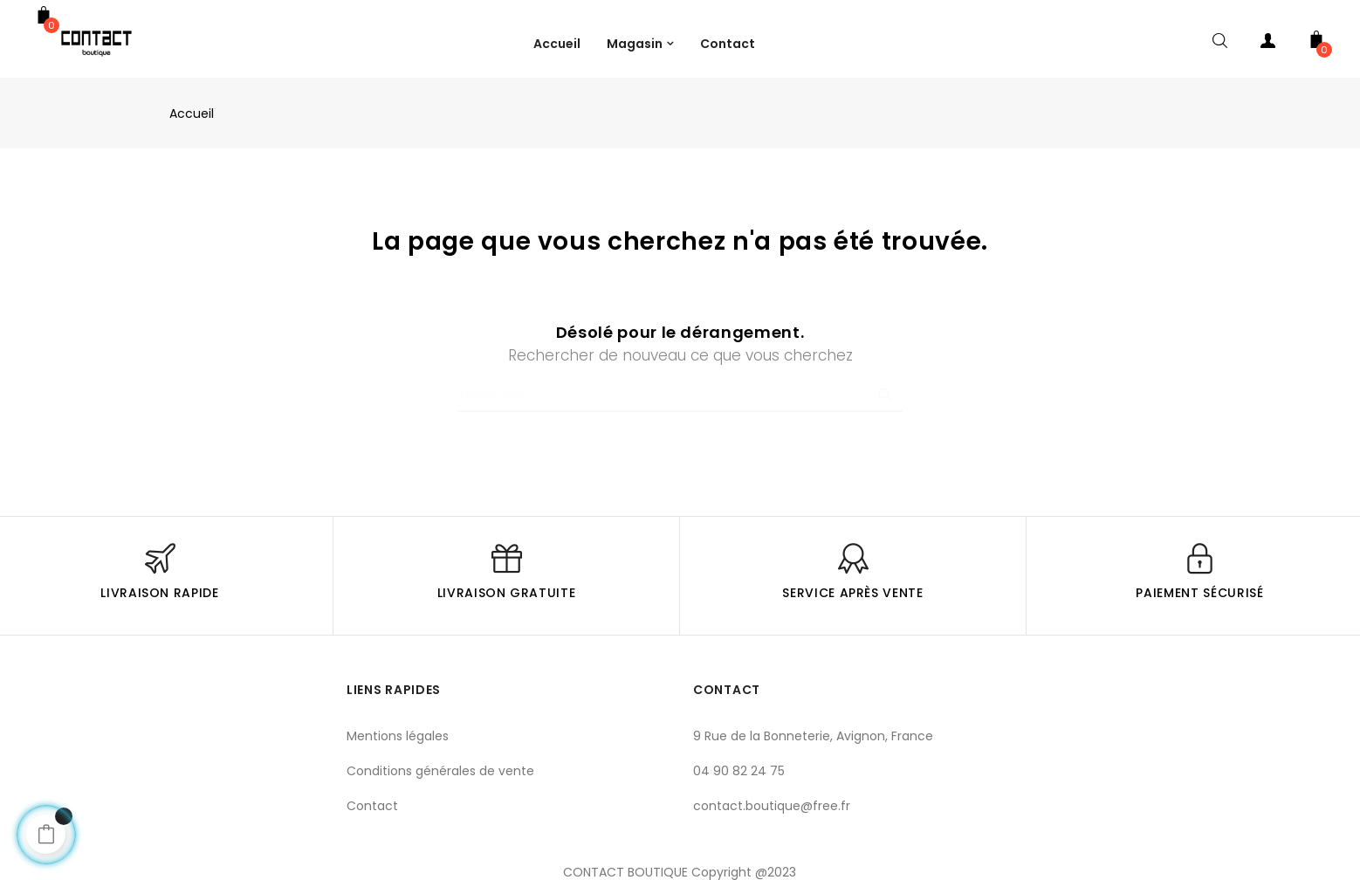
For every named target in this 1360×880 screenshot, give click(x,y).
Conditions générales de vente (440, 771)
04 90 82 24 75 (739, 771)
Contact (372, 806)
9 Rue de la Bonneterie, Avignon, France (813, 736)
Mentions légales (398, 736)
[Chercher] (680, 394)
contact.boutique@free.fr (771, 806)
